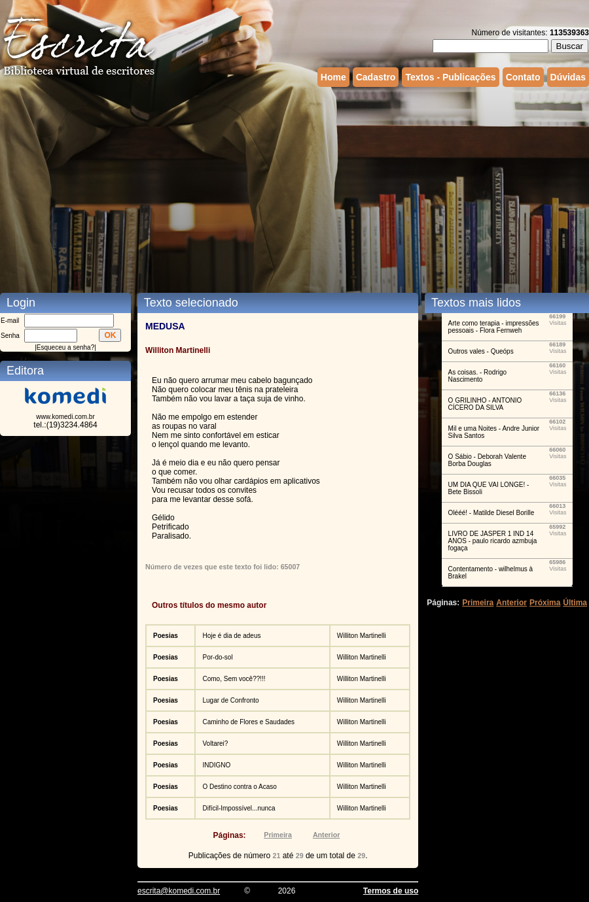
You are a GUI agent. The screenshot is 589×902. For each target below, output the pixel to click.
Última (575, 602)
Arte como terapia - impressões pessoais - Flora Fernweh (493, 327)
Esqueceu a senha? (65, 347)
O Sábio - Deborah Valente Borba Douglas (487, 460)
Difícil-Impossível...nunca (238, 808)
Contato (523, 77)
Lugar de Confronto (230, 700)
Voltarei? (215, 743)
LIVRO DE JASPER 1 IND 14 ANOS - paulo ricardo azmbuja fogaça (492, 541)
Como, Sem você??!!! (233, 678)
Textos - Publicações (450, 77)
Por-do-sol (217, 657)
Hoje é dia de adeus (231, 635)
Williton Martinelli (361, 635)
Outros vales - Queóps (481, 351)
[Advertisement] (164, 188)
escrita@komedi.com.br (178, 890)
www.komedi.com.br (65, 416)
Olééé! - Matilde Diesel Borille (491, 512)
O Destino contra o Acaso (239, 786)
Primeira (278, 835)
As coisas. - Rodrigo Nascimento (477, 376)
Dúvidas (568, 77)
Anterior (326, 835)
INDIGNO (216, 765)
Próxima (544, 602)
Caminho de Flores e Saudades (248, 722)
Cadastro (376, 77)
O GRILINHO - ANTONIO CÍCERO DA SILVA (485, 404)
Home (333, 77)
